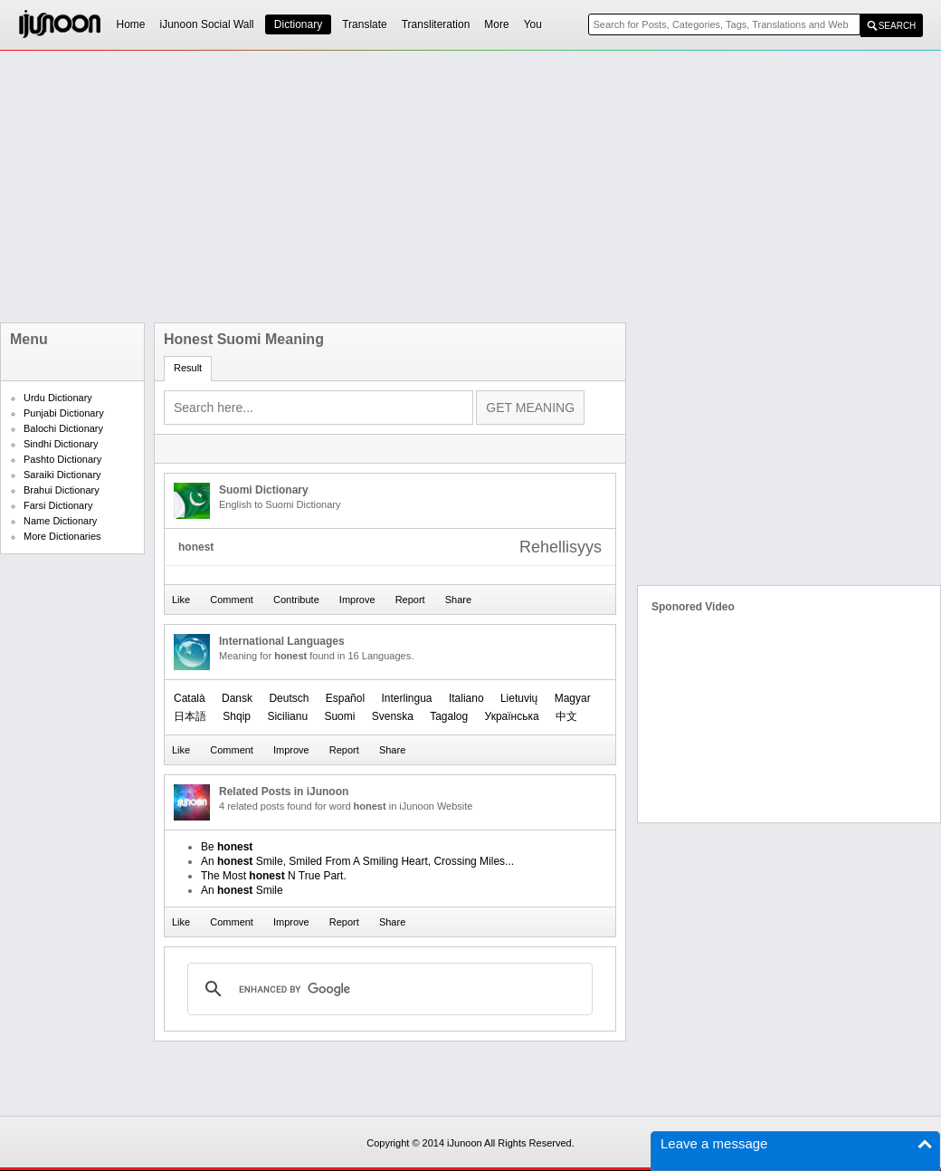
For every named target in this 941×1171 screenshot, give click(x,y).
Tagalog (449, 716)
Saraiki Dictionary (62, 474)
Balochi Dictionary (63, 428)
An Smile (242, 890)
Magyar (573, 698)
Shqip (237, 716)
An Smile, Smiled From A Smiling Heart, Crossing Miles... (357, 861)
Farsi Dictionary (58, 505)
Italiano (466, 698)
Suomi (339, 716)
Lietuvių (518, 698)
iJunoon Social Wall (207, 24)
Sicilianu (287, 716)
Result (188, 367)
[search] (387, 989)
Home (131, 24)
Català (189, 698)
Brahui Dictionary (62, 490)
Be (226, 846)
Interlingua (406, 698)
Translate (364, 24)
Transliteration (436, 24)
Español (345, 698)
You (533, 24)
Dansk (237, 698)
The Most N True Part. (274, 875)
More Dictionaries (62, 536)
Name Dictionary (60, 520)
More (496, 24)
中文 (566, 716)
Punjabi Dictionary (64, 413)
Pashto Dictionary (62, 459)
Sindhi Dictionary (61, 443)
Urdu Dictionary (58, 397)
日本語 (190, 716)
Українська (512, 716)
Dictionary (298, 24)
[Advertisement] (379, 186)
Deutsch (289, 698)
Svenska (392, 716)
